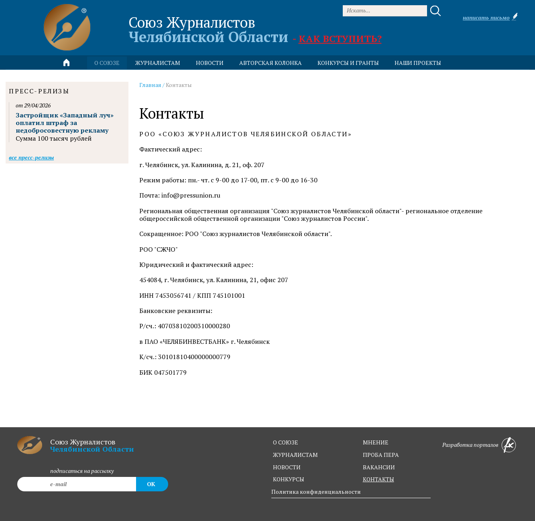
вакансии (379, 467)
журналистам (295, 454)
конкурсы (288, 479)
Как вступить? (340, 38)
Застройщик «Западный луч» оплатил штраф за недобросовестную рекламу (65, 123)
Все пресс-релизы (31, 157)
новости (210, 63)
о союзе (285, 442)
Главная (150, 85)
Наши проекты (418, 63)
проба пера (381, 454)
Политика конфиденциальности (316, 491)
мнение (376, 442)
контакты (378, 479)
